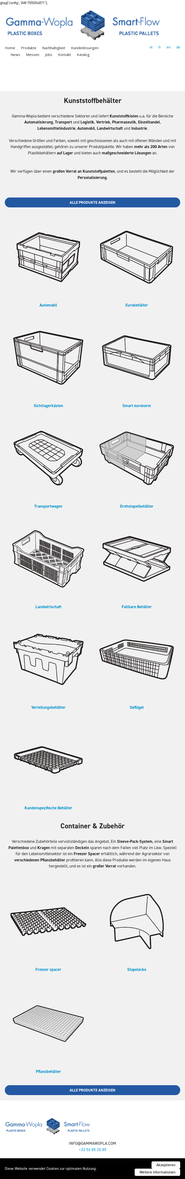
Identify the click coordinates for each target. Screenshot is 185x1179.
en (169, 47)
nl (151, 47)
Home (10, 47)
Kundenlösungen (85, 47)
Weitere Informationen (157, 1172)
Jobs (48, 54)
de (178, 47)
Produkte (28, 47)
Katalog (83, 54)
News (15, 54)
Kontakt (64, 54)
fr (159, 47)
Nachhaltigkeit (53, 47)
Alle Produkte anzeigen (92, 202)
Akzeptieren (165, 1164)
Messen (32, 54)
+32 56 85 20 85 (92, 1149)
